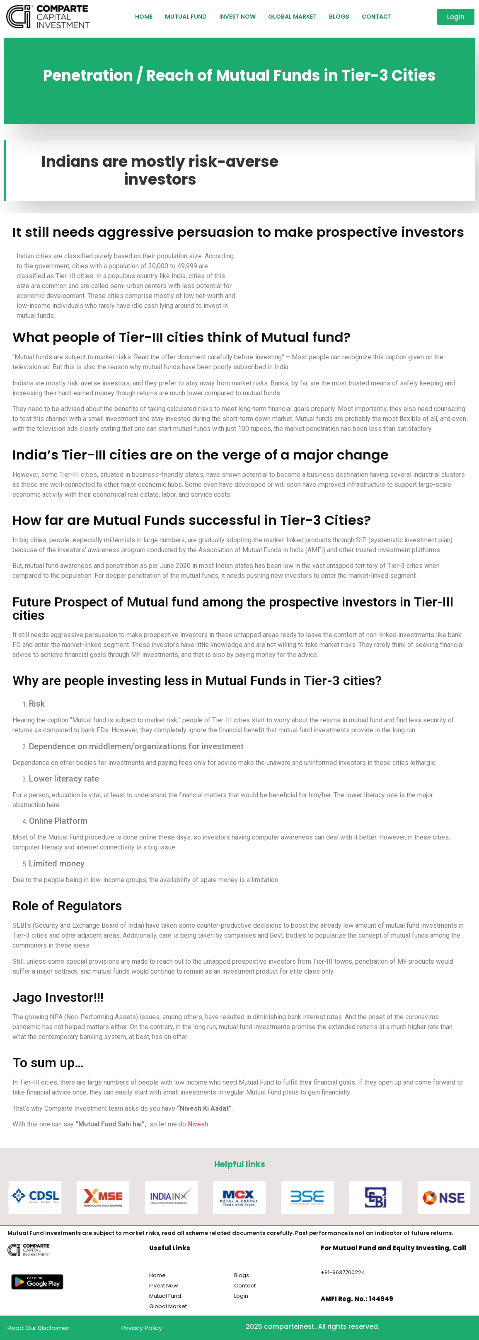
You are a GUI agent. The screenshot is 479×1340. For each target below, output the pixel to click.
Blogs (339, 16)
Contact (377, 16)
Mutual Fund (186, 16)
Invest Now (237, 16)
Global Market (292, 16)
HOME (143, 16)
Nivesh (198, 1124)
